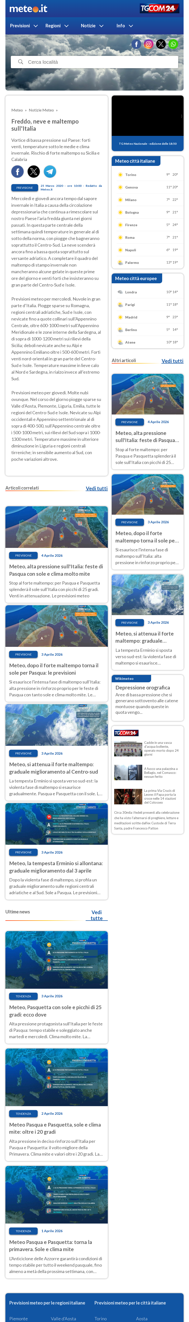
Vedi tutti (97, 488)
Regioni (53, 25)
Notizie (88, 25)
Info (120, 25)
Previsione (24, 188)
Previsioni (20, 25)
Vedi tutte (97, 915)
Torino (100, 1318)
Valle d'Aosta (63, 1318)
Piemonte (18, 1318)
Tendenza (23, 996)
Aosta (141, 1318)
